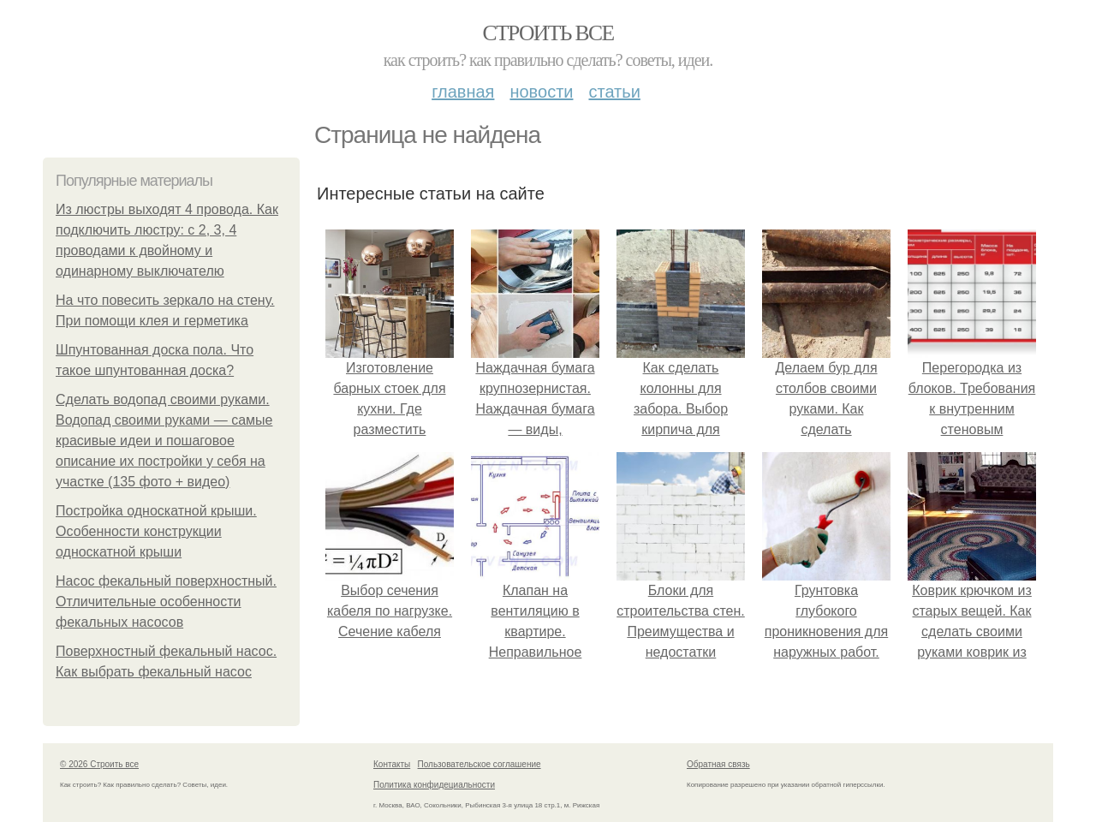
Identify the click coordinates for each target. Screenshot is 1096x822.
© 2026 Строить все (99, 764)
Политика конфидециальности (434, 784)
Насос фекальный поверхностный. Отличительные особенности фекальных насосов (166, 601)
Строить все (547, 33)
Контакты (391, 764)
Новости (541, 91)
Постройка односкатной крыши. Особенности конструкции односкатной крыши (156, 531)
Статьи (614, 91)
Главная (463, 91)
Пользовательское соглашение (479, 764)
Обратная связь (718, 764)
